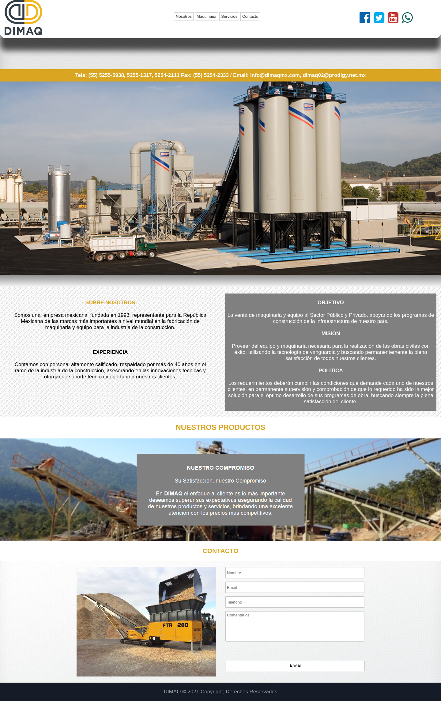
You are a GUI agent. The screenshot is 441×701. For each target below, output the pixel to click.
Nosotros (184, 16)
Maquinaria (206, 16)
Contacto (250, 16)
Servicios (229, 16)
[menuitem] (184, 16)
